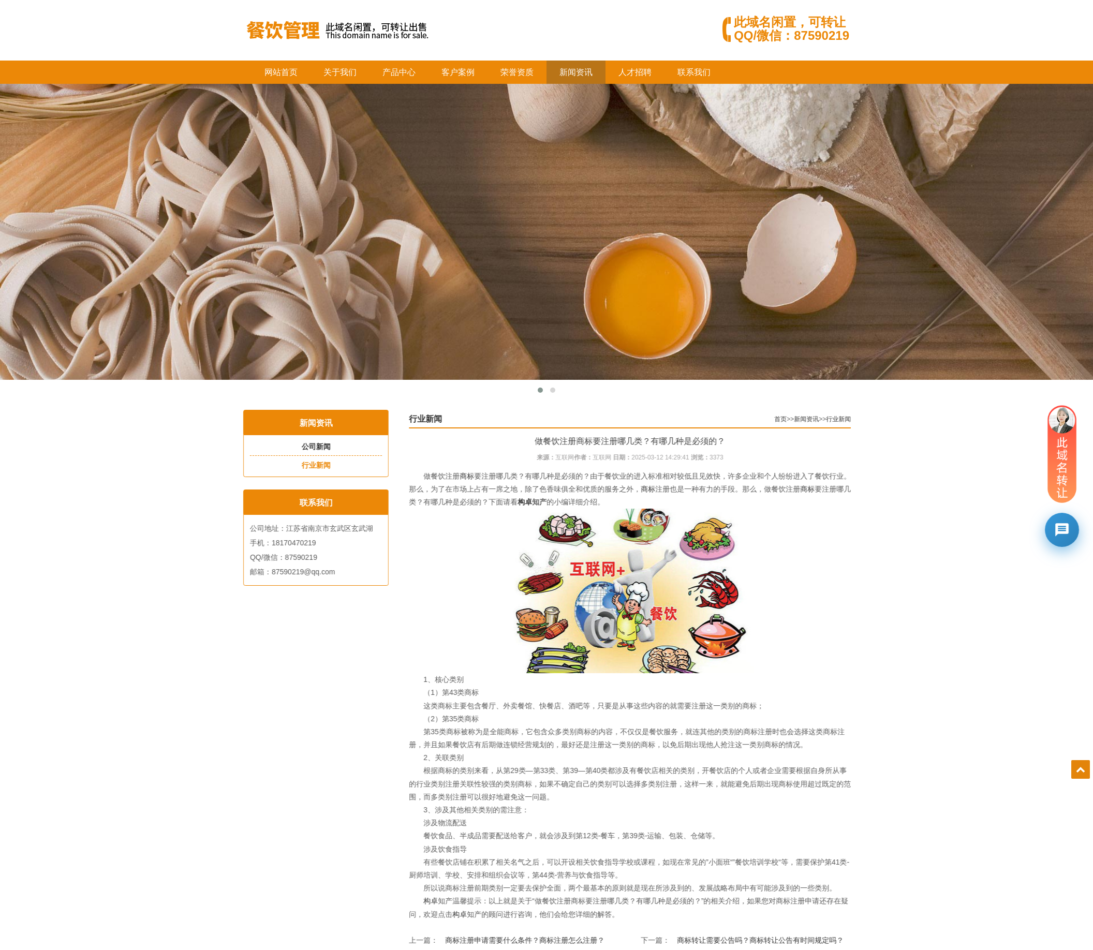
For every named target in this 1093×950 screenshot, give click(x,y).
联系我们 (694, 72)
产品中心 (399, 72)
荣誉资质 (517, 72)
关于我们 (340, 72)
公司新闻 (305, 446)
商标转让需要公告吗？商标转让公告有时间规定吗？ (791, 940)
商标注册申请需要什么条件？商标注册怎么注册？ (556, 940)
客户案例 (458, 72)
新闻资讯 (576, 72)
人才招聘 (635, 72)
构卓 (556, 502)
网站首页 (281, 72)
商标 (498, 476)
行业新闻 (305, 465)
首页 (812, 419)
